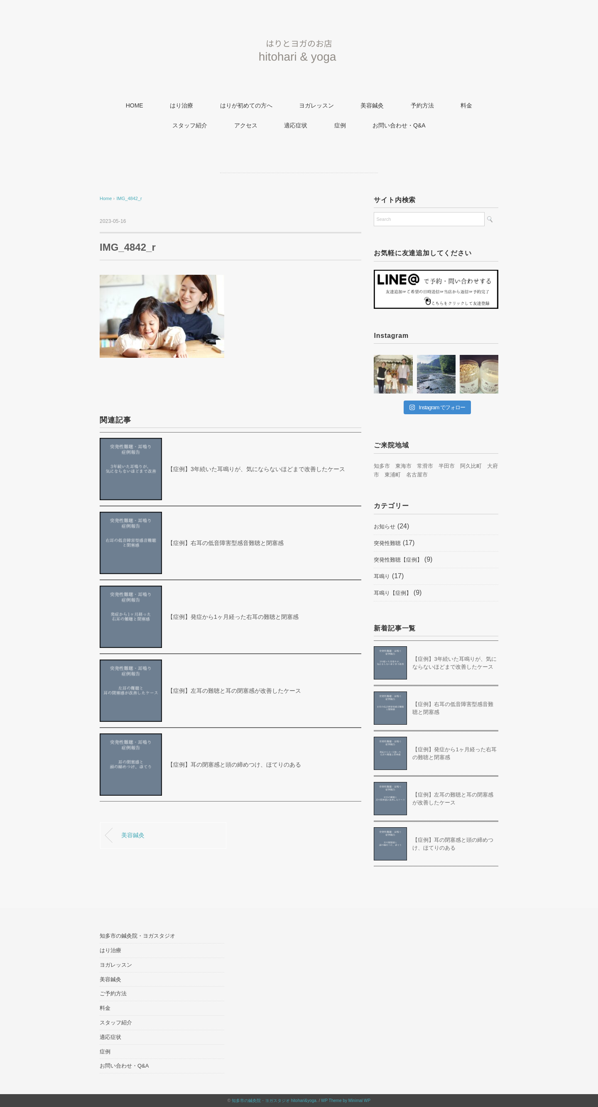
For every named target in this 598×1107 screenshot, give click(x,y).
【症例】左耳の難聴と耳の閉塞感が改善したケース (234, 690)
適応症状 (295, 125)
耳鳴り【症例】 (393, 593)
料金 (466, 105)
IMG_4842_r (129, 198)
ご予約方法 (113, 993)
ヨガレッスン (316, 105)
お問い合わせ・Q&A (399, 125)
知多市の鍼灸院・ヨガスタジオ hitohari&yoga (274, 1100)
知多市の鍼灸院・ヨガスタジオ (137, 936)
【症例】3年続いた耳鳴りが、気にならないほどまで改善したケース (256, 469)
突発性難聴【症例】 (398, 560)
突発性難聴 (387, 543)
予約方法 (422, 105)
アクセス (245, 125)
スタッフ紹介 (189, 125)
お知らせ (384, 526)
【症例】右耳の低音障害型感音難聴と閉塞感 (225, 543)
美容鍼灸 (372, 105)
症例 (340, 125)
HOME (134, 105)
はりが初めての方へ (246, 105)
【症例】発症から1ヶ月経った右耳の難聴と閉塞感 (233, 616)
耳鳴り (382, 576)
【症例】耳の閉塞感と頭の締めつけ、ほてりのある (234, 764)
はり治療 (181, 105)
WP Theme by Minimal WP (345, 1100)
